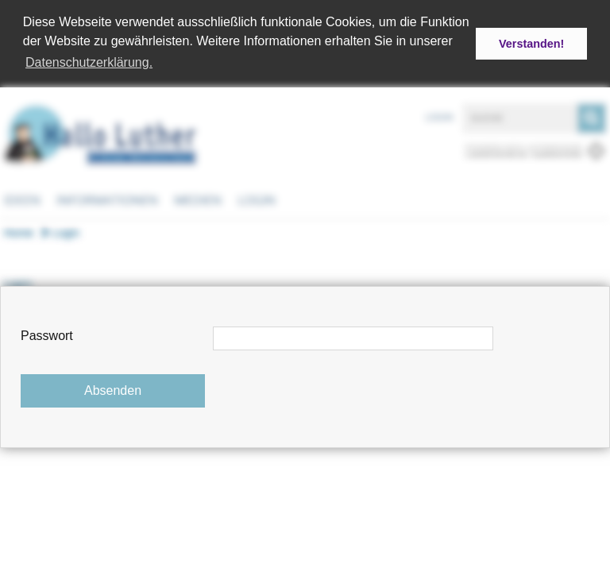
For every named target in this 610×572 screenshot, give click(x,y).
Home (18, 231)
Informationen (107, 198)
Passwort (47, 335)
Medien (198, 198)
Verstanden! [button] (531, 43)
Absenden (112, 390)
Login (439, 116)
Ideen (22, 198)
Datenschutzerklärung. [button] (88, 62)
